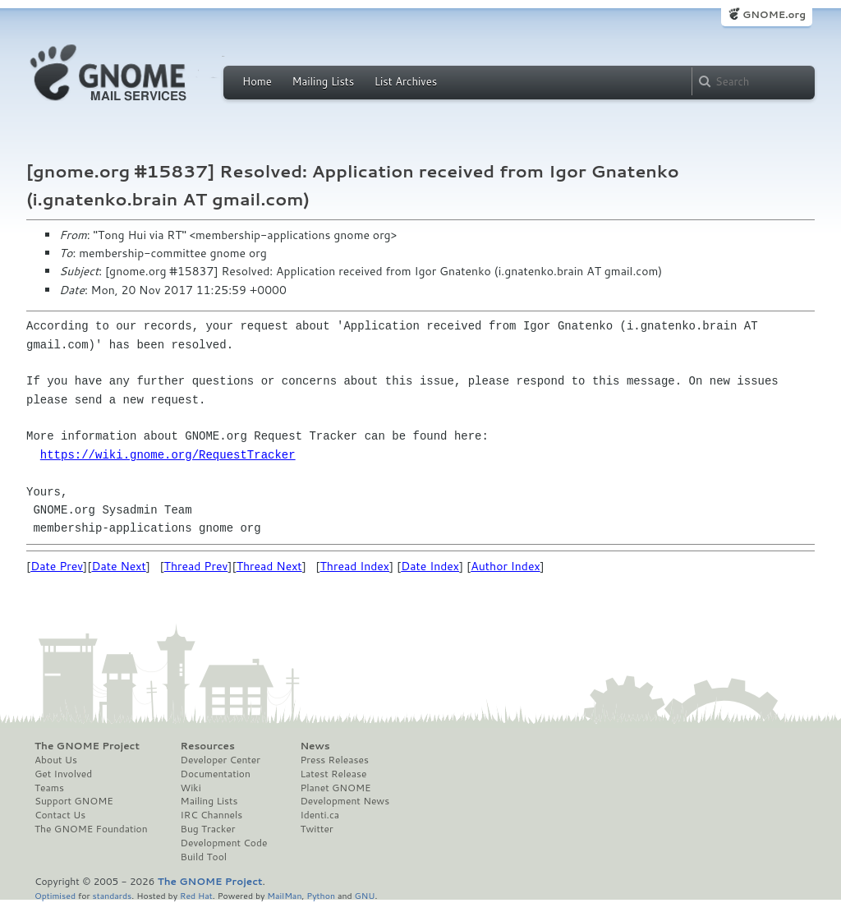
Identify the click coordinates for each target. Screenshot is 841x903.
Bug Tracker (208, 829)
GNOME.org (774, 14)
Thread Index (355, 566)
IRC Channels (212, 815)
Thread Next (269, 566)
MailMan (284, 895)
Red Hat (196, 895)
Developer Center (220, 760)
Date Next (118, 566)
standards (111, 895)
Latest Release (333, 774)
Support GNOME (73, 801)
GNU (365, 895)
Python (320, 895)
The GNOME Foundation (91, 829)
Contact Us (59, 815)
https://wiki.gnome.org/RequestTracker (168, 455)
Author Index (505, 566)
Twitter (316, 829)
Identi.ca (319, 815)
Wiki (191, 788)
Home (257, 81)
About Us (55, 760)
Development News (344, 801)
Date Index (430, 566)
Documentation (215, 774)
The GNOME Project (87, 746)
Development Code (224, 843)
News (314, 746)
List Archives (406, 81)
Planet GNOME (335, 788)
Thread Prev (196, 566)
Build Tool (204, 857)
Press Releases (334, 760)
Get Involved (63, 774)
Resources (208, 746)
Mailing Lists (323, 81)
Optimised (55, 895)
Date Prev (56, 566)
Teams (49, 788)
